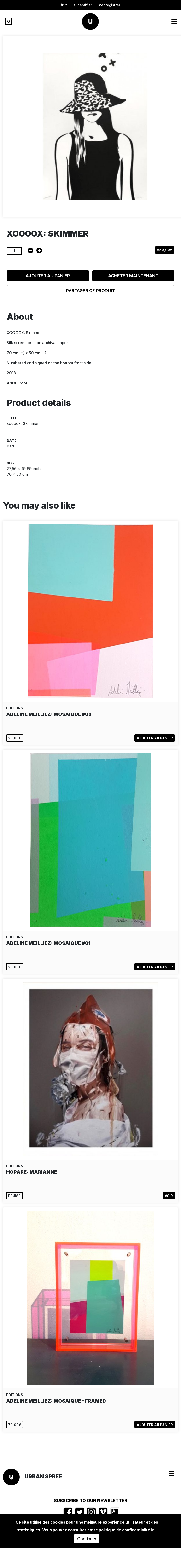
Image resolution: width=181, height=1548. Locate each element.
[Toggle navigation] (174, 21)
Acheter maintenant (133, 275)
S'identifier (83, 5)
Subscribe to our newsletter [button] (90, 1500)
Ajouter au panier (48, 275)
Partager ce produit (90, 290)
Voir (169, 1196)
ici (153, 1529)
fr (62, 5)
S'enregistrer (109, 5)
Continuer (86, 1538)
